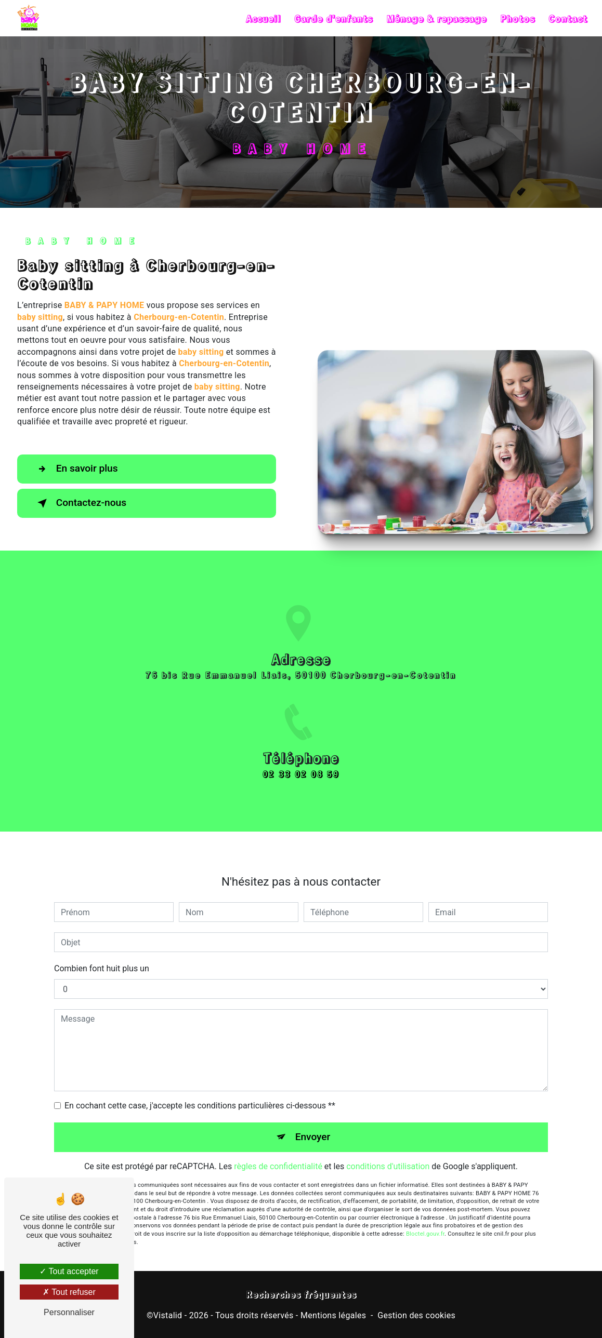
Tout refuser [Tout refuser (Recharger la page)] (69, 1292)
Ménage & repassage (436, 18)
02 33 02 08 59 (301, 785)
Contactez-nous (80, 503)
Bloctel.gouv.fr (425, 1222)
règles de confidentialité (278, 1154)
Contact (567, 18)
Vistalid (167, 1315)
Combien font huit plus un (101, 956)
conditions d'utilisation (387, 1154)
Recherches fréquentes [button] (301, 1294)
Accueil (262, 18)
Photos (517, 18)
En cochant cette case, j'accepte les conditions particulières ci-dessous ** (199, 1094)
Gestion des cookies (416, 1315)
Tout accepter (69, 1271)
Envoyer (313, 1125)
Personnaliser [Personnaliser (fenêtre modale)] (69, 1312)
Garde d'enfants (333, 18)
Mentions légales (333, 1315)
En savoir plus (75, 469)
